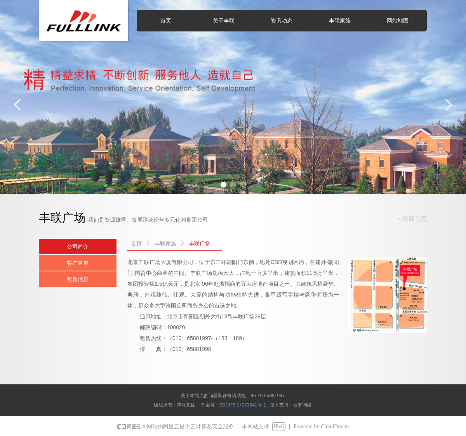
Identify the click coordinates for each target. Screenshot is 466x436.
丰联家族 (165, 244)
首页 (136, 244)
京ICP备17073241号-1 (242, 405)
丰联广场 (199, 244)
